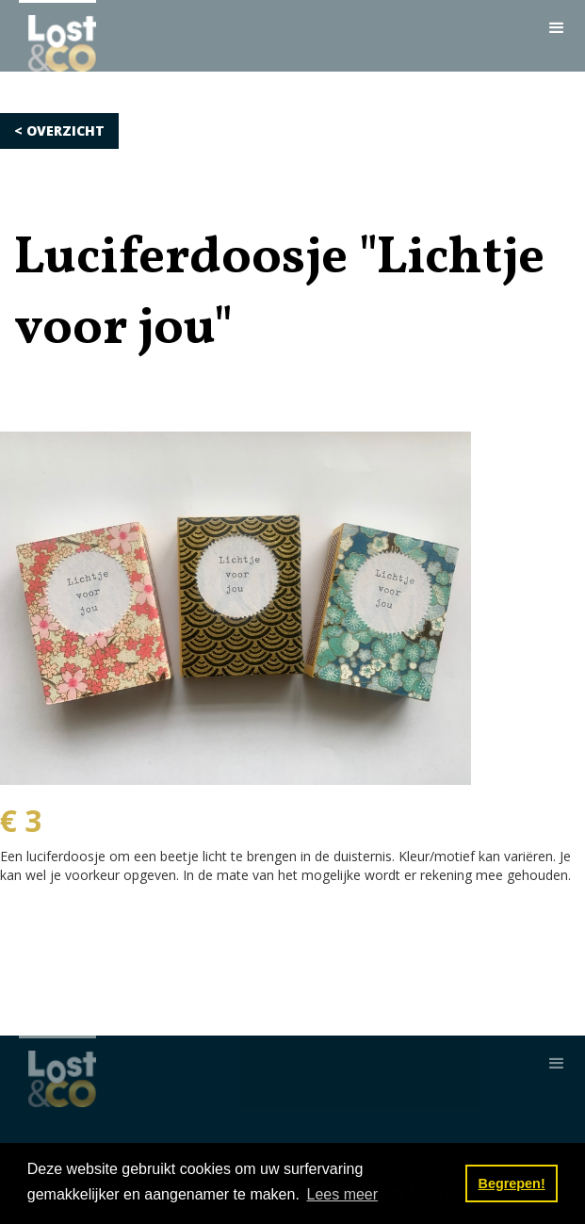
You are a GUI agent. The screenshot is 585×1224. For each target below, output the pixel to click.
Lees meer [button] (342, 1194)
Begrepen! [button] (512, 1183)
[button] (556, 28)
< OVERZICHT (59, 130)
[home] (57, 36)
